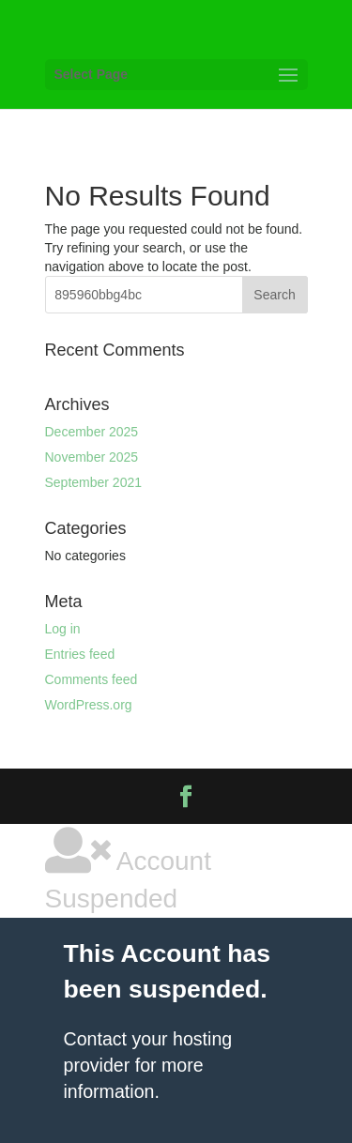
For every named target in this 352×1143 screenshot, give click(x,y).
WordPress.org (88, 704)
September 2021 (94, 482)
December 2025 (92, 431)
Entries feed (80, 654)
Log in (63, 628)
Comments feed (91, 679)
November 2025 (92, 457)
